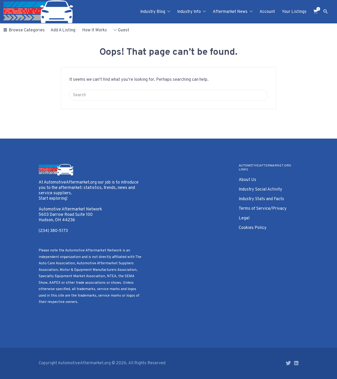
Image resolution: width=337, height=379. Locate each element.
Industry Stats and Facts (261, 199)
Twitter (288, 363)
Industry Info (189, 12)
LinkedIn (296, 363)
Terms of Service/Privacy (263, 208)
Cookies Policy (253, 228)
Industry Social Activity (260, 189)
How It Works (94, 30)
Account (267, 12)
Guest (123, 30)
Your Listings (294, 12)
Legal (244, 218)
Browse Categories (27, 30)
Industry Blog (152, 12)
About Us (247, 180)
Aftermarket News (230, 12)
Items (317, 9)
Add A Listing (63, 30)
